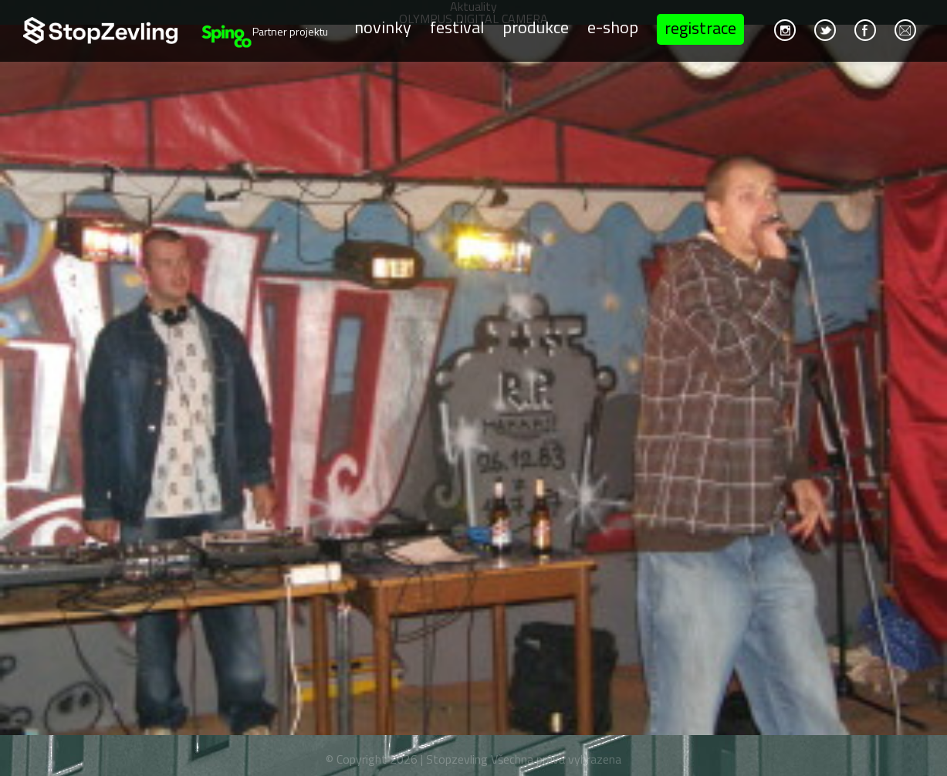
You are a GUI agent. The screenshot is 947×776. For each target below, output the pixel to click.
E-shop (612, 28)
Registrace (700, 28)
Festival (457, 28)
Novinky (382, 28)
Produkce (535, 28)
